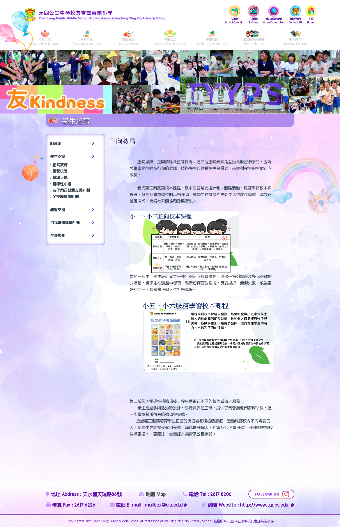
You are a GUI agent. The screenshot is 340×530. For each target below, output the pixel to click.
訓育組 (72, 146)
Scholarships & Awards (170, 39)
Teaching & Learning (86, 39)
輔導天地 (60, 180)
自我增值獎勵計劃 (72, 225)
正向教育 (60, 167)
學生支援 (72, 159)
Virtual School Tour (271, 15)
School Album (128, 39)
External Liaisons (295, 39)
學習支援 (72, 212)
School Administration (44, 39)
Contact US (294, 15)
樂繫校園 (60, 173)
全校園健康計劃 (66, 199)
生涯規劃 (72, 238)
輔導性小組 (62, 186)
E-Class (250, 15)
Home (310, 15)
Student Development (211, 39)
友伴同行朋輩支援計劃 (71, 192)
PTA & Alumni (253, 39)
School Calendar (230, 15)
